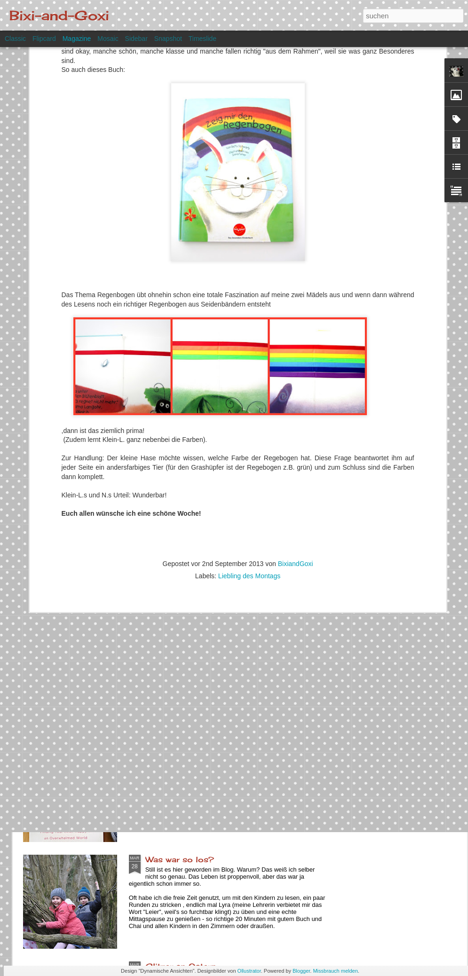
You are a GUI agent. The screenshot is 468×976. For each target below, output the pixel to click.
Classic (15, 38)
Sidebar (136, 38)
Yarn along (167, 752)
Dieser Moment (177, 646)
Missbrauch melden (335, 971)
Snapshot (168, 38)
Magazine (77, 38)
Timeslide (202, 38)
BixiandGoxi (295, 438)
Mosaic (107, 38)
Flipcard (44, 38)
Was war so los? (179, 859)
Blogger (301, 971)
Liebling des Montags (249, 451)
